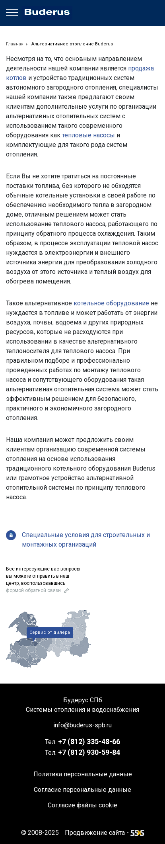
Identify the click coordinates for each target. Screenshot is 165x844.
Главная (14, 44)
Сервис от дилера (49, 632)
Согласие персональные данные (82, 789)
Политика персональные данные (82, 774)
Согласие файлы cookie (82, 805)
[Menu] (12, 13)
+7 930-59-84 (89, 752)
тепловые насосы (88, 135)
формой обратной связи (33, 590)
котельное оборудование (111, 303)
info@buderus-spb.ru (82, 725)
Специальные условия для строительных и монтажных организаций (86, 539)
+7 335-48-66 (89, 741)
